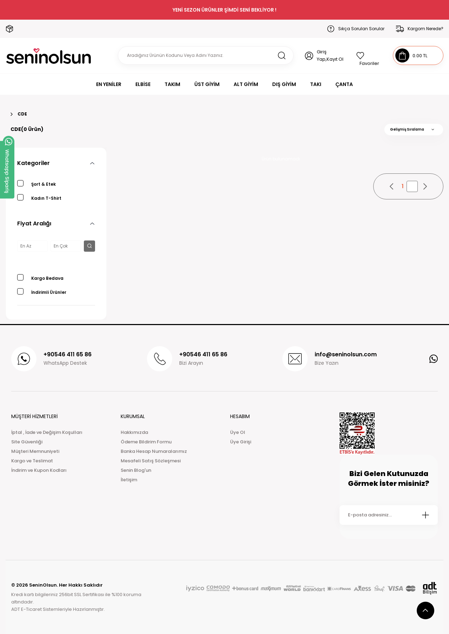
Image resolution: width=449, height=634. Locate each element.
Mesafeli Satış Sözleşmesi (151, 460)
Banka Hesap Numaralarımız (154, 451)
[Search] (206, 55)
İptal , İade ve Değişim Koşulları (46, 432)
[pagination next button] (425, 186)
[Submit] (425, 515)
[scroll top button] (425, 610)
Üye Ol (237, 432)
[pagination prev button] (392, 186)
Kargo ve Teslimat (32, 460)
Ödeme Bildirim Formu (146, 441)
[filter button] (89, 246)
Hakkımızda (134, 432)
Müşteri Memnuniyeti (35, 451)
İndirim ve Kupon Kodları (39, 470)
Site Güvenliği (26, 441)
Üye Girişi (240, 441)
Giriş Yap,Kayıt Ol (330, 55)
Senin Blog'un (136, 470)
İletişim (129, 479)
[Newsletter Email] (389, 515)
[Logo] (49, 55)
